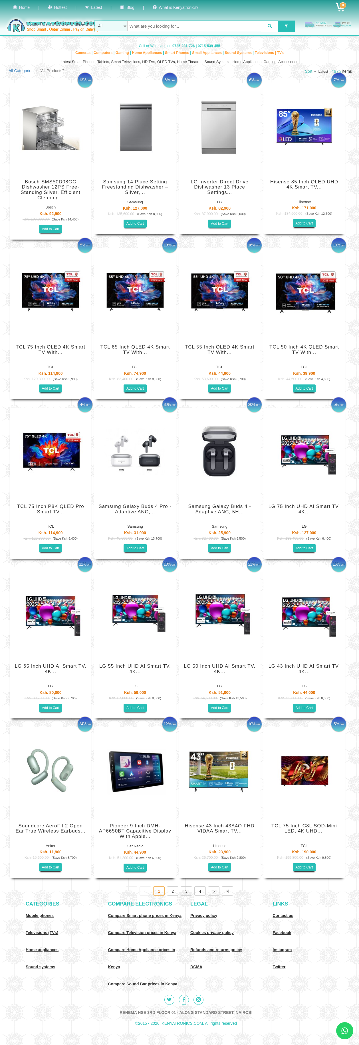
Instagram (282, 949)
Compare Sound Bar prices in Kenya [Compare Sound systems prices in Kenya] (143, 984)
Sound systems (40, 967)
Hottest (57, 7)
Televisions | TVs (269, 53)
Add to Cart (50, 229)
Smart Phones (177, 53)
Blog (127, 7)
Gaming (123, 53)
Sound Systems (239, 53)
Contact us (283, 915)
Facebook (282, 932)
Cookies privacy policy (212, 932)
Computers (104, 53)
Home (21, 7)
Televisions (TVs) (42, 932)
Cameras (83, 53)
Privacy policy (203, 915)
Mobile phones (40, 915)
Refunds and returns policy (216, 949)
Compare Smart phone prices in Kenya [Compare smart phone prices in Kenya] (145, 915)
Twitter (279, 967)
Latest (93, 7)
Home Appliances (147, 53)
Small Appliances (207, 53)
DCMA (196, 967)
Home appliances (42, 949)
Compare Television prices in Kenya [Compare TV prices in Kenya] (142, 932)
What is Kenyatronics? (176, 7)
